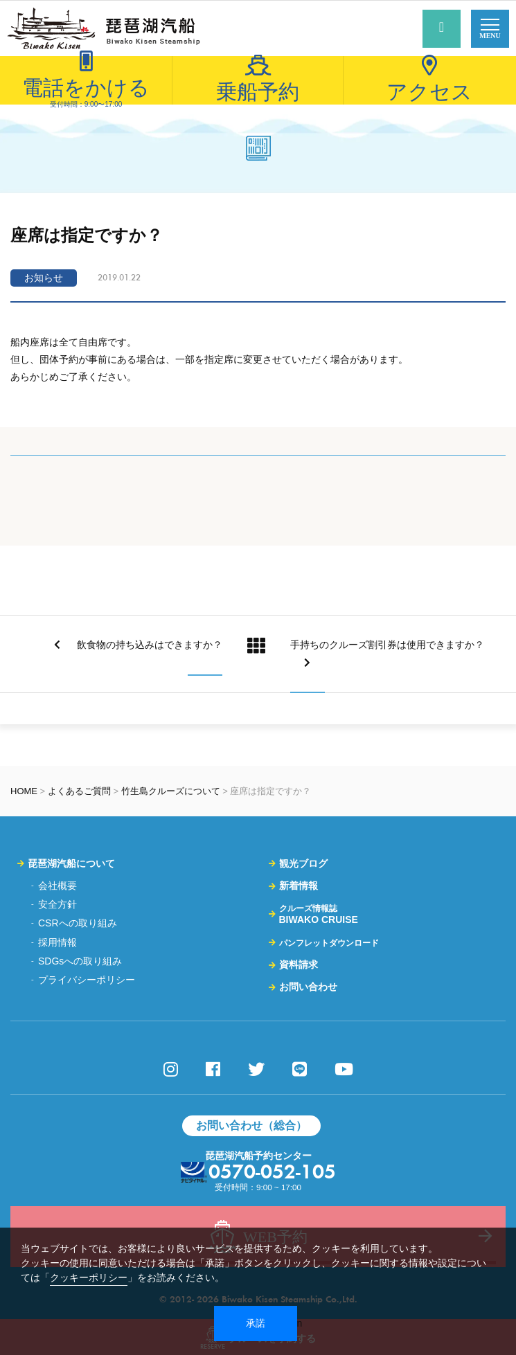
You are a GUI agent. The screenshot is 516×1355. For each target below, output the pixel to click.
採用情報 (57, 942)
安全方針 (57, 904)
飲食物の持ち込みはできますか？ (138, 644)
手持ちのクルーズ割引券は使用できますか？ (387, 653)
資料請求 (298, 964)
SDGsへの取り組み (80, 961)
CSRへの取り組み (77, 922)
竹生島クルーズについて (170, 791)
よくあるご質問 (79, 791)
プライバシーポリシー (86, 979)
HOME (23, 791)
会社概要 (57, 885)
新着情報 (298, 885)
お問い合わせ (308, 986)
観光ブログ (303, 863)
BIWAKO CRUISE (318, 914)
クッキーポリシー (88, 1277)
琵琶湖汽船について (71, 863)
